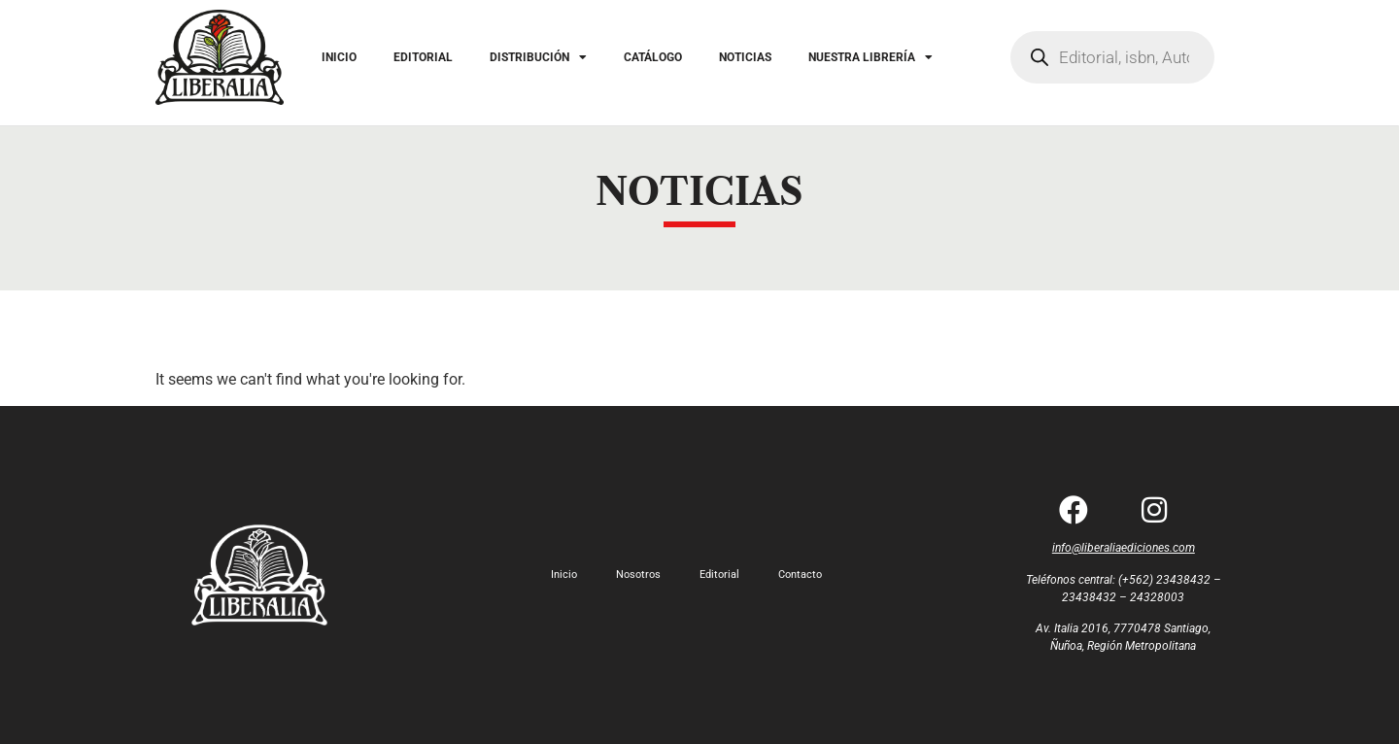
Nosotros (638, 574)
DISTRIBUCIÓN (538, 57)
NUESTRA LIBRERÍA (870, 57)
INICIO (339, 57)
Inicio (564, 574)
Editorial (719, 574)
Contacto (800, 574)
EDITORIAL (423, 57)
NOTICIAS (745, 57)
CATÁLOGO (653, 57)
